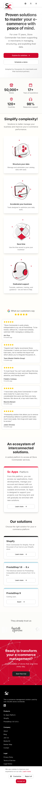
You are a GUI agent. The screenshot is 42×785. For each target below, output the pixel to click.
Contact (6, 748)
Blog (5, 734)
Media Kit (7, 741)
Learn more (21, 506)
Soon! (21, 602)
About (6, 731)
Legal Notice (8, 764)
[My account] (31, 3)
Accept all (21, 783)
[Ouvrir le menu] (36, 3)
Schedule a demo (21, 62)
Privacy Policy (8, 757)
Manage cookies (11, 767)
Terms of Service (9, 760)
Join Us (6, 738)
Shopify (6, 718)
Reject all (28, 778)
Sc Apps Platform (9, 715)
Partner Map (8, 744)
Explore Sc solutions (21, 55)
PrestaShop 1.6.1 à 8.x (11, 721)
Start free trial (21, 674)
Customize (15, 778)
